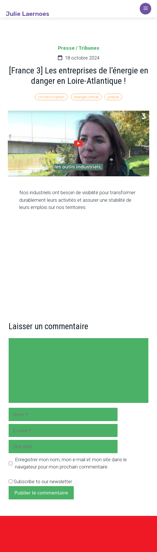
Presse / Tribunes (78, 48)
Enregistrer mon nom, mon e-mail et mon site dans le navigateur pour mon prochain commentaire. (71, 463)
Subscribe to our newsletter (40, 481)
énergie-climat (86, 97)
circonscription (51, 97)
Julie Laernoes (27, 13)
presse (113, 97)
